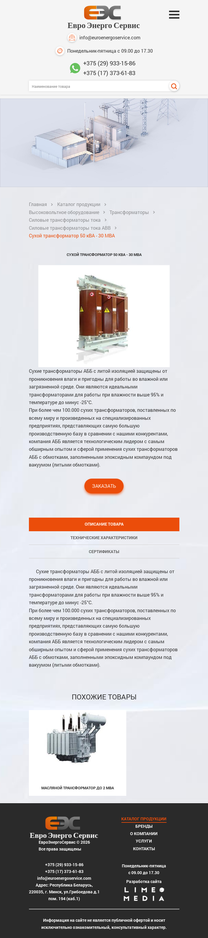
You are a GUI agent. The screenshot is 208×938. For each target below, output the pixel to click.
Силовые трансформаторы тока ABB (70, 228)
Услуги (144, 841)
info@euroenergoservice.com (104, 37)
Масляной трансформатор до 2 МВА (77, 787)
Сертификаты (104, 551)
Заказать (104, 486)
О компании (144, 833)
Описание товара (104, 524)
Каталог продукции (78, 204)
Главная (38, 204)
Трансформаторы (129, 212)
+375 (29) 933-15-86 (109, 63)
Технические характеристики (104, 537)
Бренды (144, 826)
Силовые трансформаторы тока (65, 220)
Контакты (144, 848)
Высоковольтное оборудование (64, 212)
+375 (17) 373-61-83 (109, 73)
